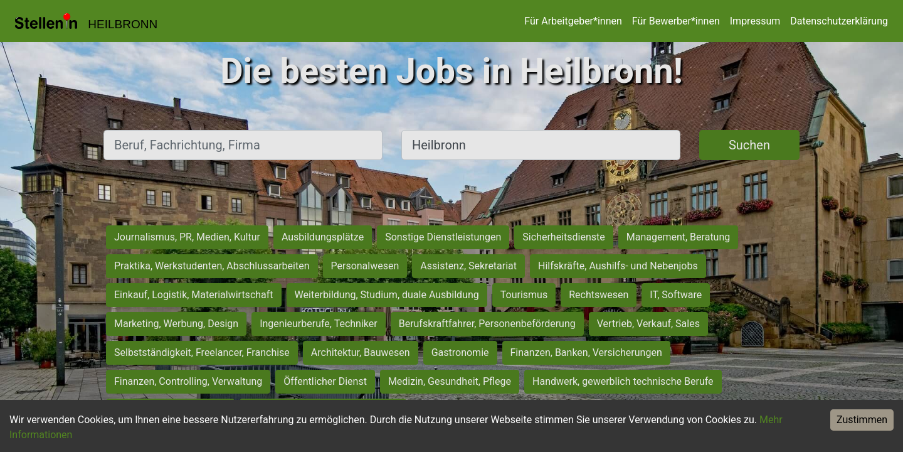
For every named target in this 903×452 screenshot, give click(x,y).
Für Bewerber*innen (676, 21)
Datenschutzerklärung (839, 21)
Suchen (749, 145)
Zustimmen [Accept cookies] (862, 420)
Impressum (755, 21)
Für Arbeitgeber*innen (572, 21)
